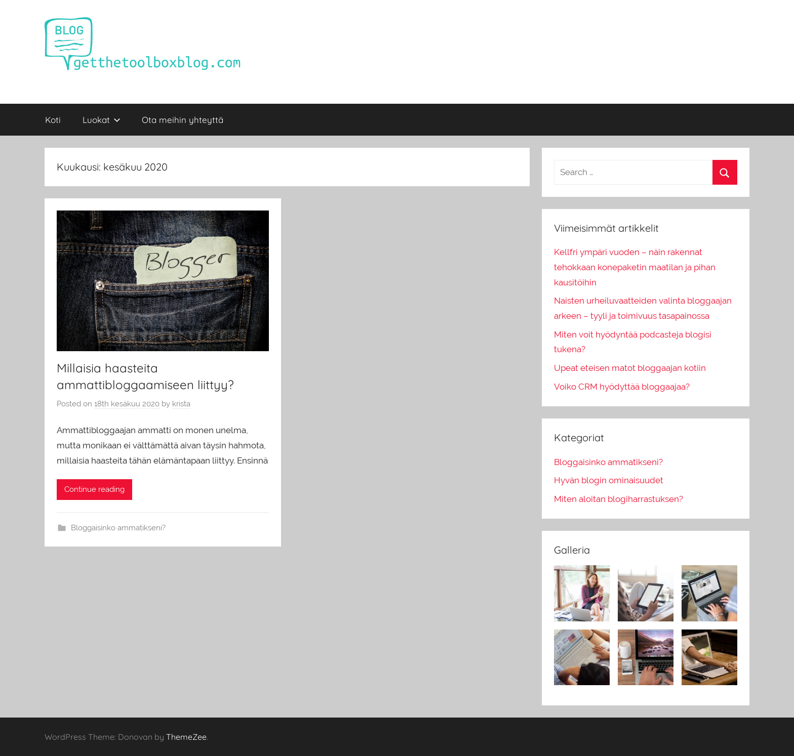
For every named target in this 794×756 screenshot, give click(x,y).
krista (181, 403)
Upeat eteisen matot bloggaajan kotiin (630, 368)
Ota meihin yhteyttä (182, 119)
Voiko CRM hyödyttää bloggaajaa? (622, 387)
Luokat (102, 119)
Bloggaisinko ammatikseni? (118, 527)
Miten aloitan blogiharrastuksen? (618, 499)
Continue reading (94, 489)
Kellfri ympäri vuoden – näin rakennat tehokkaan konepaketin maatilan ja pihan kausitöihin (635, 267)
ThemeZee (186, 737)
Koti (53, 119)
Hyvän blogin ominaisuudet (608, 480)
